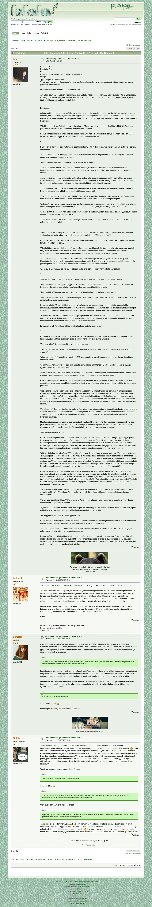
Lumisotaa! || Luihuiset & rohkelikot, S (62, 59)
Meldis (16, 738)
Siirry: (117, 865)
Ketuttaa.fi (82, 901)
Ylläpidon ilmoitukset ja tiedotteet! (128, 25)
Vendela (62, 41)
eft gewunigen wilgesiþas (88, 841)
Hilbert (56, 41)
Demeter (17, 637)
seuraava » (137, 45)
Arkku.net (84, 898)
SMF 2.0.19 (59, 881)
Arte (15, 59)
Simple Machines (79, 881)
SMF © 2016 (69, 881)
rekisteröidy (33, 19)
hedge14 (17, 578)
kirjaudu (23, 19)
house (47, 630)
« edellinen (128, 45)
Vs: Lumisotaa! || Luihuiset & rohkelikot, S (63, 578)
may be (80, 567)
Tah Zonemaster (80, 884)
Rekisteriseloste (77, 894)
